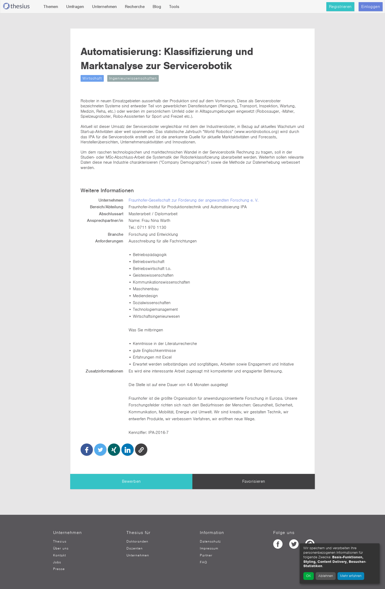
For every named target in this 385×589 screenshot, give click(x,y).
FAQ (203, 562)
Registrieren (340, 6)
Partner (206, 555)
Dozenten (134, 548)
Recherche (135, 6)
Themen (50, 6)
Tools (174, 6)
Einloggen (370, 6)
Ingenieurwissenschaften (133, 78)
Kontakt (59, 555)
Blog (157, 6)
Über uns (61, 548)
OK (308, 576)
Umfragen (75, 6)
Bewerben (131, 481)
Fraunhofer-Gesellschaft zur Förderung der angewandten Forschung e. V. (194, 200)
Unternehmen (104, 6)
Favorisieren (253, 481)
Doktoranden (137, 541)
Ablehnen (325, 576)
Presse (59, 569)
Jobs (57, 562)
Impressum (209, 548)
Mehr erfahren (351, 576)
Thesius (59, 541)
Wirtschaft (92, 78)
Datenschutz (210, 541)
